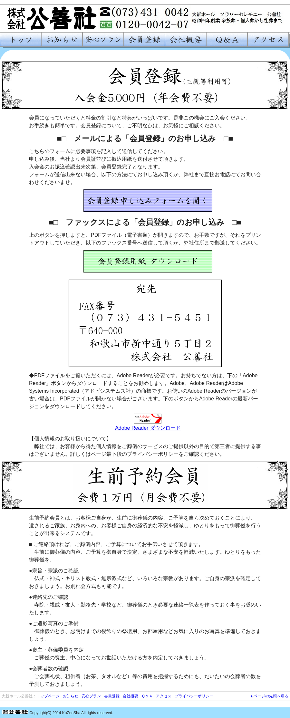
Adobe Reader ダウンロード (148, 428)
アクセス (163, 696)
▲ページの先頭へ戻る (269, 696)
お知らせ (70, 696)
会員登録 (112, 696)
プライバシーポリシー (194, 696)
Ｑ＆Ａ (147, 696)
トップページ (48, 696)
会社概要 (130, 696)
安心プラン (91, 696)
